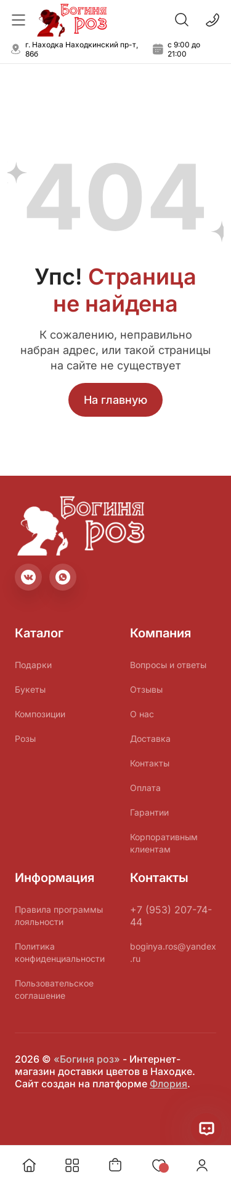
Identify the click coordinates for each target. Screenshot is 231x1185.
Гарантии (149, 812)
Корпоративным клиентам (164, 843)
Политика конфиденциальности (60, 952)
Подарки (33, 664)
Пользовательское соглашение (54, 989)
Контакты (149, 763)
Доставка (150, 738)
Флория (168, 1083)
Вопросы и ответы (168, 664)
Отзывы (146, 689)
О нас (142, 714)
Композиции (40, 714)
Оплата (145, 787)
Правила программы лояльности (59, 915)
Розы (25, 738)
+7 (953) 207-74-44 (171, 916)
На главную (115, 399)
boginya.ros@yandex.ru (173, 952)
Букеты (30, 689)
